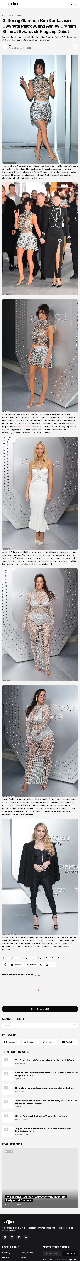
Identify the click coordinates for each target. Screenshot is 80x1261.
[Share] (75, 46)
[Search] (76, 4)
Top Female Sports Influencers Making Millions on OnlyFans (44, 1060)
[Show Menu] (3, 4)
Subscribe (70, 1254)
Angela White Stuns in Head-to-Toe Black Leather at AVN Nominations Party (43, 1129)
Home (4, 15)
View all (38, 975)
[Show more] (53, 964)
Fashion (32, 958)
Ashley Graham (15, 15)
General (5, 1257)
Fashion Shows (27, 1252)
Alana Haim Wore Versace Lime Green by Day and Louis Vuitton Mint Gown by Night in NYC (46, 1102)
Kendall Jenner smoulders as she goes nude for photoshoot (44, 1088)
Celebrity (23, 958)
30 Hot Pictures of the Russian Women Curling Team (41, 1116)
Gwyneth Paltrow (43, 958)
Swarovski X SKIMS (23, 426)
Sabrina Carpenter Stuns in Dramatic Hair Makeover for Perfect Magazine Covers (46, 1074)
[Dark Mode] (71, 4)
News (23, 1257)
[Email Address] (52, 1253)
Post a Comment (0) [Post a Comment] (40, 1009)
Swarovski (56, 958)
